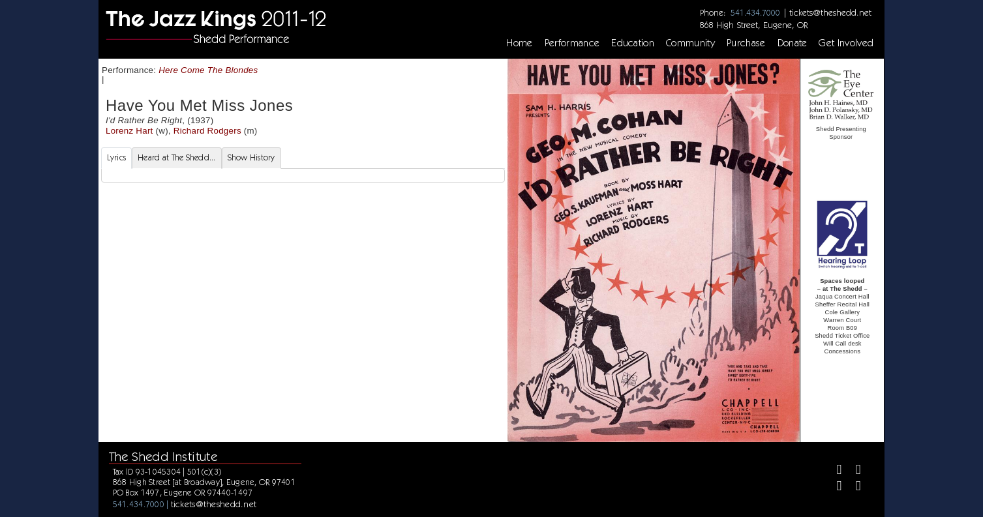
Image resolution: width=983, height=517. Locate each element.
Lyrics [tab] (117, 157)
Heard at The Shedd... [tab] (176, 157)
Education (632, 43)
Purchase (746, 43)
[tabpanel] (303, 175)
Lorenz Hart (129, 131)
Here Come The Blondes (208, 70)
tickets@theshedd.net (830, 12)
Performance (572, 43)
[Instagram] (834, 487)
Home (519, 43)
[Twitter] (853, 471)
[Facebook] (834, 471)
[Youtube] (853, 487)
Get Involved (846, 43)
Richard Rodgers (207, 131)
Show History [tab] (251, 157)
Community (690, 43)
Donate (793, 43)
